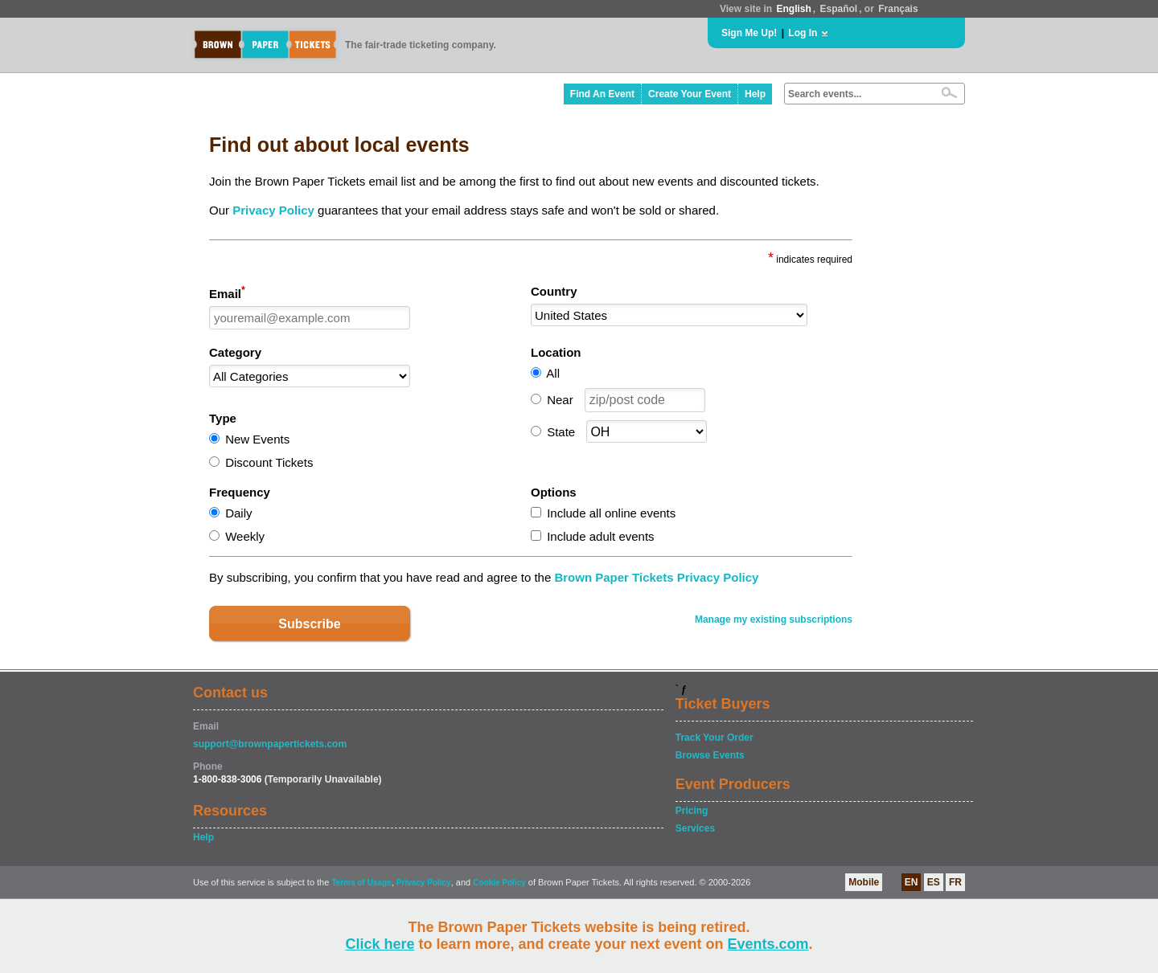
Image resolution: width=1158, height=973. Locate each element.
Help (755, 94)
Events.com (768, 944)
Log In (802, 33)
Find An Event (602, 94)
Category (235, 352)
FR (955, 882)
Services (695, 828)
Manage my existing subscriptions (773, 619)
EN (911, 882)
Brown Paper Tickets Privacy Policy (656, 577)
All (553, 373)
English (793, 8)
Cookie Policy (499, 882)
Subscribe (309, 624)
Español (839, 8)
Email (227, 292)
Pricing (692, 810)
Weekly (245, 536)
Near (560, 400)
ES (933, 882)
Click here (379, 944)
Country (554, 291)
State (561, 432)
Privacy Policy (273, 210)
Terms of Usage (361, 882)
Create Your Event (689, 94)
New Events (257, 439)
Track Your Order (715, 737)
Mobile (863, 882)
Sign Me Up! (749, 33)
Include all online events (611, 513)
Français (898, 8)
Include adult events (600, 536)
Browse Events (710, 755)
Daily (238, 513)
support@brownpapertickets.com (270, 744)
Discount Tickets (269, 462)
